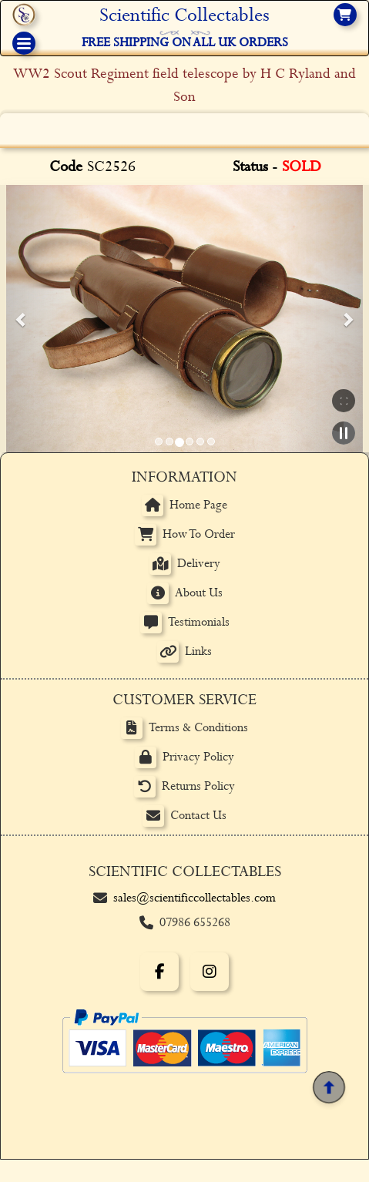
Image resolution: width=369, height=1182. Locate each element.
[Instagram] (209, 971)
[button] (21, 319)
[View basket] (345, 14)
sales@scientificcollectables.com (194, 898)
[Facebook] (159, 971)
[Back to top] (328, 1087)
